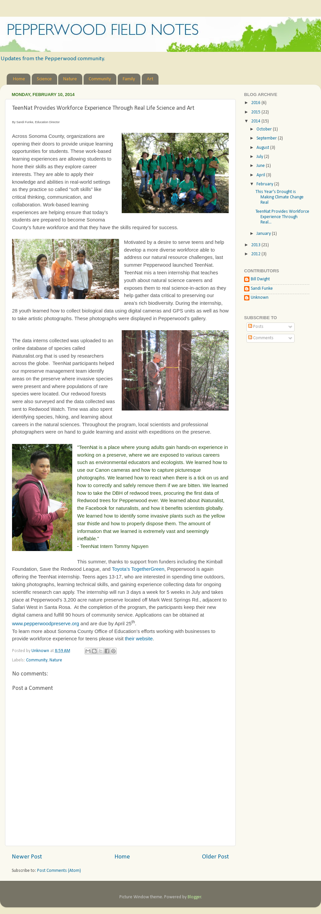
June (261, 166)
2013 (256, 245)
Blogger (194, 897)
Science (44, 79)
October (264, 129)
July (260, 157)
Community (100, 79)
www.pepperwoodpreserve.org (45, 623)
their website (138, 638)
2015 (256, 112)
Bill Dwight (260, 279)
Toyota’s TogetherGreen (138, 569)
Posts (255, 327)
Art (150, 79)
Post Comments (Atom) (59, 871)
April (261, 175)
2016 (256, 103)
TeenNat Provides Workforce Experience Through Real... (282, 216)
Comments (261, 338)
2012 (256, 254)
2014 (256, 121)
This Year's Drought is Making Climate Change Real (279, 197)
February (265, 184)
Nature (70, 79)
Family (129, 79)
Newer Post (27, 857)
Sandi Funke (262, 288)
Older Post (215, 857)
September (267, 138)
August (263, 148)
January (264, 234)
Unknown (260, 297)
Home (19, 79)
